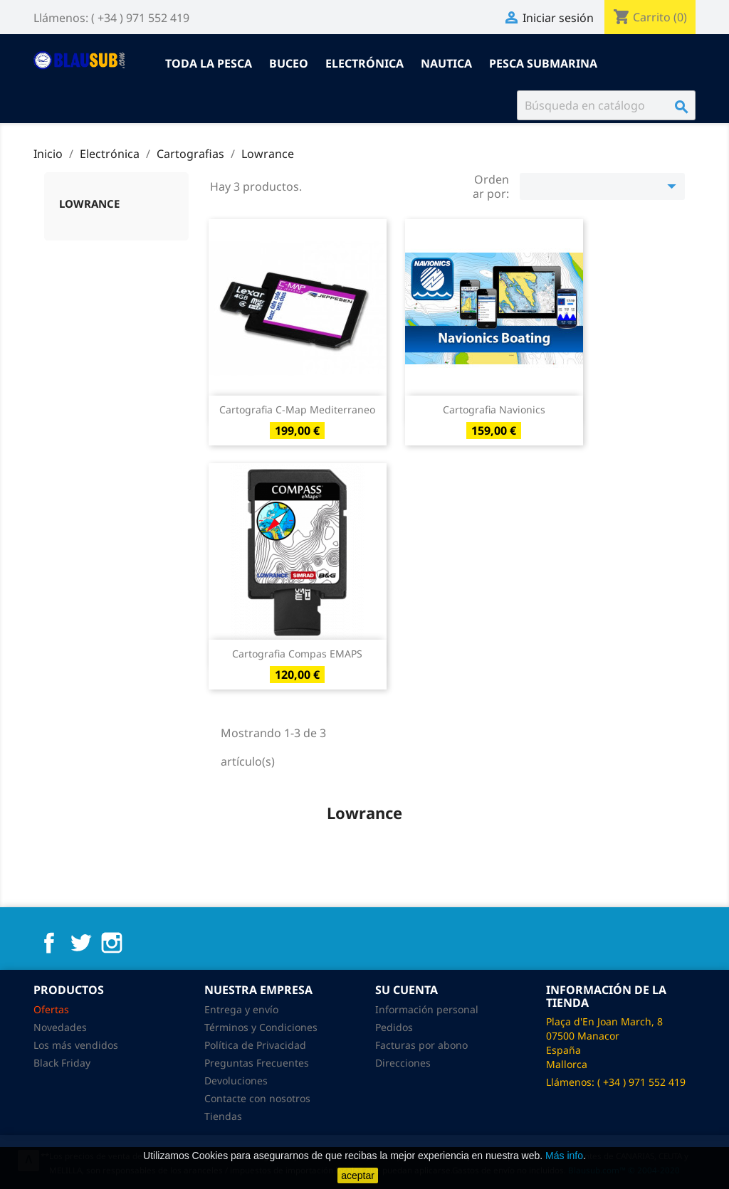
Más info (564, 1155)
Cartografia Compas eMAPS (297, 653)
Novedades (60, 1027)
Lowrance (89, 203)
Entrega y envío (241, 1009)
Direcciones (403, 1062)
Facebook (49, 943)
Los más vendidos (75, 1045)
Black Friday (61, 1062)
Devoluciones (236, 1080)
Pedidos (394, 1027)
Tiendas (223, 1116)
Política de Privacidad (255, 1045)
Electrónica (364, 63)
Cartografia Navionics (494, 409)
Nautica (446, 63)
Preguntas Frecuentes (256, 1062)
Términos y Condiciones (261, 1027)
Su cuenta (406, 990)
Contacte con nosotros (257, 1098)
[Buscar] (606, 105)
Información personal (426, 1009)
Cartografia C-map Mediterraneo (297, 409)
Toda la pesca (208, 63)
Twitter (80, 943)
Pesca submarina (543, 63)
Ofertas (51, 1009)
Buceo (288, 63)
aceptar (357, 1175)
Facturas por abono (421, 1045)
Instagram (112, 943)
